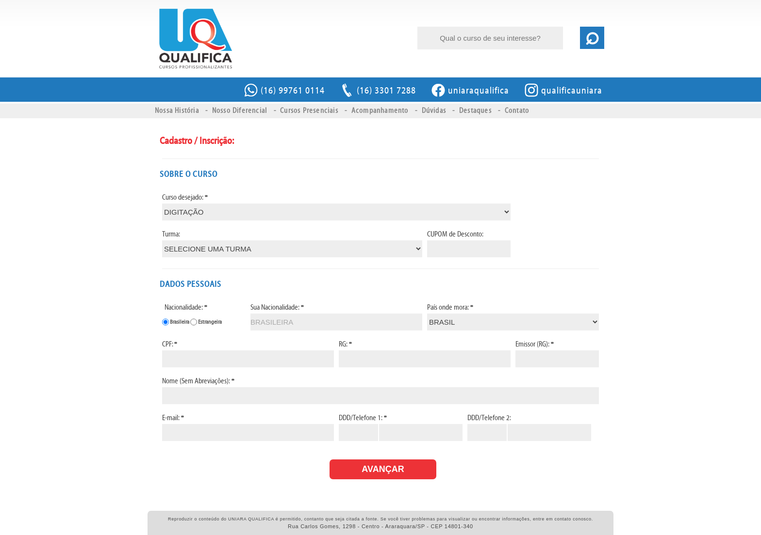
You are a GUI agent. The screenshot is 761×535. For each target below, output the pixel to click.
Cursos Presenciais (309, 111)
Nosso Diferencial (239, 111)
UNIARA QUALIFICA (195, 39)
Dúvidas (434, 111)
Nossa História (177, 111)
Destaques (475, 111)
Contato (517, 111)
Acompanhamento (380, 111)
